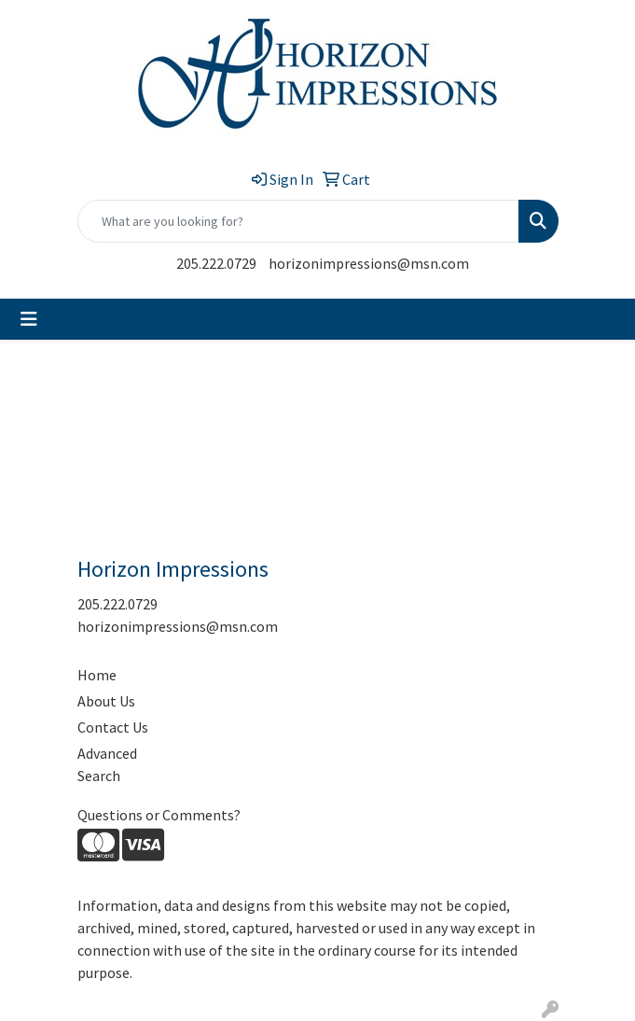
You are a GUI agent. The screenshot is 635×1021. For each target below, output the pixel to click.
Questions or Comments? (159, 814)
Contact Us (112, 727)
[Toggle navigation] (28, 319)
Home (97, 674)
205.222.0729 (216, 263)
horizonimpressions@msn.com (369, 263)
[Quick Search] (298, 221)
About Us (106, 701)
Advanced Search (107, 764)
